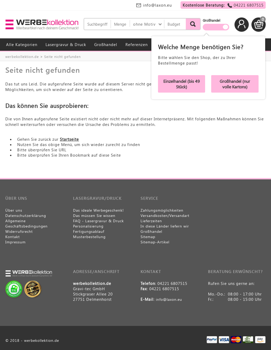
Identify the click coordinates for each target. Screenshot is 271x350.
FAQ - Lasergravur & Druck (98, 220)
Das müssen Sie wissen (94, 215)
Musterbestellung (89, 236)
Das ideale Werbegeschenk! (98, 210)
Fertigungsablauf (88, 231)
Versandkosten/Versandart (165, 215)
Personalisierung (88, 226)
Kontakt (12, 236)
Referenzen (136, 44)
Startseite (69, 139)
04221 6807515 (249, 5)
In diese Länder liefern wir (165, 226)
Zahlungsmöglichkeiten (162, 210)
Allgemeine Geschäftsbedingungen (26, 223)
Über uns (13, 210)
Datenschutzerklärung (25, 215)
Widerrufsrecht (19, 231)
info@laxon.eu (157, 5)
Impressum (15, 241)
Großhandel (105, 44)
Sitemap (148, 236)
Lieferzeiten (151, 220)
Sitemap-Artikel (155, 241)
